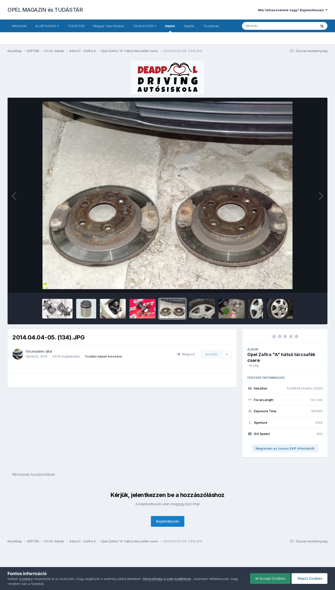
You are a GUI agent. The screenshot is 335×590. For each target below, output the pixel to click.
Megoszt (186, 354)
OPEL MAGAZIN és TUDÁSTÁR (45, 10)
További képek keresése (103, 356)
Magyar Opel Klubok (108, 26)
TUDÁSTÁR (76, 26)
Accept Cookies (270, 578)
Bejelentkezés (167, 521)
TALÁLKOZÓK (144, 26)
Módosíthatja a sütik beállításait (167, 579)
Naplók (189, 26)
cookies (26, 579)
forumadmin (35, 351)
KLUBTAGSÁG (47, 26)
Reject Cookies (309, 578)
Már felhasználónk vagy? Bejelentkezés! (292, 10)
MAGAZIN (19, 26)
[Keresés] (266, 26)
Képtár (170, 28)
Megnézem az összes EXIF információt (285, 448)
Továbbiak (211, 26)
